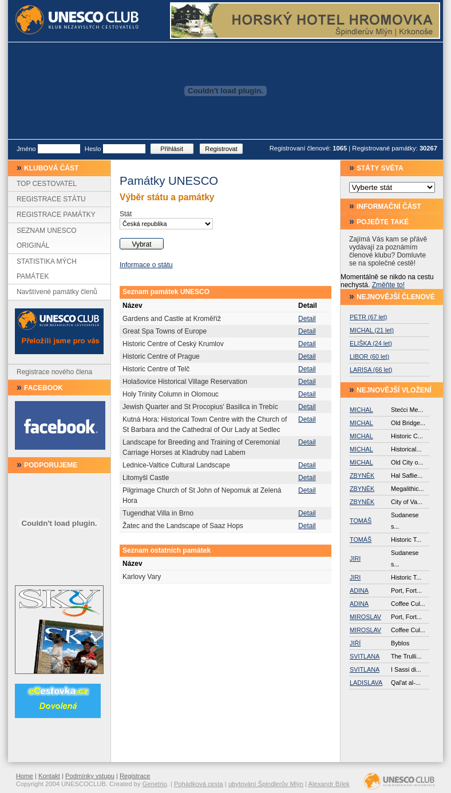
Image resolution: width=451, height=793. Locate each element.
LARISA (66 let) (371, 369)
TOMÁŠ (360, 520)
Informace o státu (146, 265)
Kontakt (49, 775)
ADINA (359, 590)
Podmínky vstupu (89, 775)
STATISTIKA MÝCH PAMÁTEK (47, 268)
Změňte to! (388, 285)
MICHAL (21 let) (372, 330)
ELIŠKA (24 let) (371, 343)
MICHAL (361, 409)
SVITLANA (364, 656)
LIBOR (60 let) (369, 356)
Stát (126, 214)
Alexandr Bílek (329, 783)
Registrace (135, 775)
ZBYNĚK (362, 475)
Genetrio (155, 783)
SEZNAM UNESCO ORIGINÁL (47, 238)
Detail (307, 319)
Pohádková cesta (198, 783)
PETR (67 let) (368, 317)
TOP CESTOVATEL (47, 184)
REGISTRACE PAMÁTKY (56, 215)
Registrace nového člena (54, 372)
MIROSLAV (365, 616)
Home (24, 775)
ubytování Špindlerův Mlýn (265, 783)
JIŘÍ (355, 643)
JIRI (355, 558)
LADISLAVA (366, 682)
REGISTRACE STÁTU (51, 199)
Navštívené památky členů (57, 292)
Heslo (93, 148)
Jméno (26, 148)
